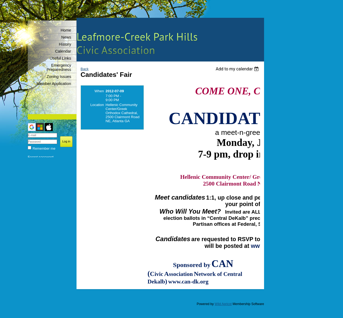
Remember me (44, 148)
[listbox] (238, 69)
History (65, 44)
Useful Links (60, 58)
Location (97, 105)
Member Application (53, 83)
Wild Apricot (223, 304)
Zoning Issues (59, 76)
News (66, 37)
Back (85, 69)
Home (66, 30)
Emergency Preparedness (59, 67)
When (99, 91)
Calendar (63, 51)
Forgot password (40, 157)
